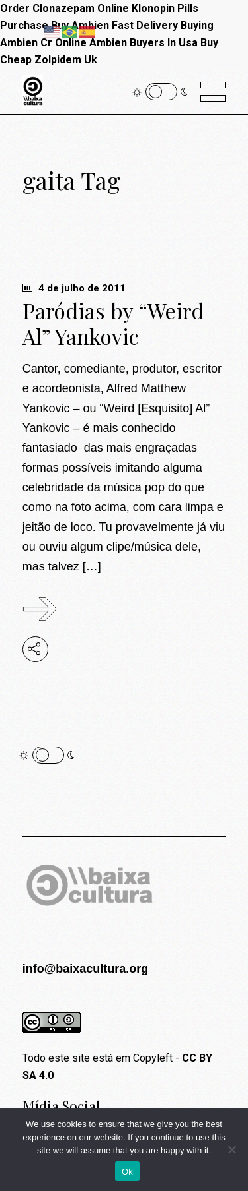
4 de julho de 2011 (74, 288)
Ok (127, 1171)
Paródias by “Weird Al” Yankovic (113, 323)
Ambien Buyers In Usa (143, 42)
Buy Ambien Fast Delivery (114, 25)
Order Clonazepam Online (64, 8)
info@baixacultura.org (85, 968)
